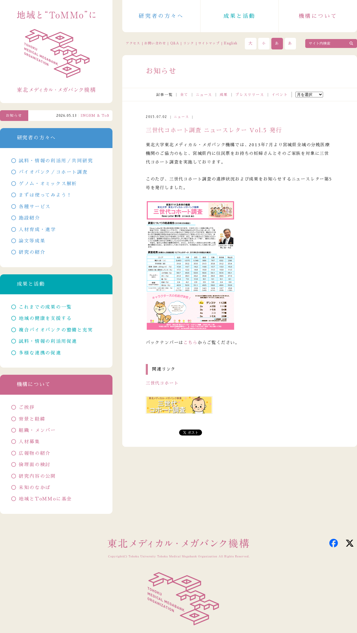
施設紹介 (29, 218)
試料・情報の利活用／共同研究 (56, 160)
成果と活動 (239, 16)
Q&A (174, 43)
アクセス (133, 43)
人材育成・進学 (37, 229)
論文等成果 (32, 241)
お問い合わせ (155, 43)
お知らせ (14, 115)
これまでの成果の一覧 (45, 307)
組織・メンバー (37, 430)
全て (184, 95)
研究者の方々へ (161, 16)
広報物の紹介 (35, 453)
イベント (280, 95)
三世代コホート (162, 383)
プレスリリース (249, 95)
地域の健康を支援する (45, 318)
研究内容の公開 (37, 476)
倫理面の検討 (35, 464)
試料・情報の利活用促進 (48, 341)
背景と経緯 (32, 419)
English (230, 43)
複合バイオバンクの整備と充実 (56, 330)
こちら (190, 342)
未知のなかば (35, 487)
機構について (318, 16)
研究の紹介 (32, 252)
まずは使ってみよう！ (45, 195)
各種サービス (35, 206)
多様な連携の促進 (40, 353)
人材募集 (29, 441)
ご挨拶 (27, 407)
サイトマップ (209, 43)
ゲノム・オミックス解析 (48, 183)
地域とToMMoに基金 (45, 499)
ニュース (204, 95)
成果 (224, 95)
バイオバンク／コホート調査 (53, 172)
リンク (188, 43)
